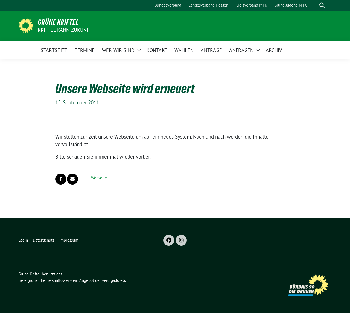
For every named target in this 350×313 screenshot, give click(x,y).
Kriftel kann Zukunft (65, 30)
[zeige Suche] (322, 5)
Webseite (99, 177)
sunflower (60, 280)
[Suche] (314, 5)
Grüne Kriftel (58, 22)
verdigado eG (113, 280)
